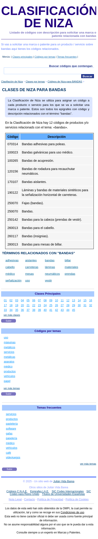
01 (5, 300)
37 (27, 310)
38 (33, 310)
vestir (48, 280)
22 (33, 305)
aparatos (9, 361)
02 (10, 300)
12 (67, 300)
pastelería (12, 423)
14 (79, 300)
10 (56, 300)
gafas (9, 433)
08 (45, 300)
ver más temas (12, 388)
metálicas (9, 357)
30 (79, 305)
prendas (70, 273)
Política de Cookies (77, 499)
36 (22, 310)
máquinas (9, 342)
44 (67, 310)
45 (73, 310)
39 (39, 310)
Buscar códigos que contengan (71, 66)
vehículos (9, 376)
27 (62, 305)
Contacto (29, 499)
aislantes (31, 260)
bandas (49, 260)
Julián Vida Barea (63, 481)
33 (5, 310)
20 (22, 305)
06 (33, 300)
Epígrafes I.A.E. (39, 491)
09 (50, 300)
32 (90, 305)
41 (50, 310)
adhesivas (12, 260)
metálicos (9, 347)
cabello (10, 267)
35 (16, 310)
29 (73, 305)
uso (27, 280)
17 (5, 305)
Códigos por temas (45, 56)
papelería (11, 438)
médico (10, 273)
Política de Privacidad (50, 499)
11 (62, 300)
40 (45, 310)
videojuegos (13, 457)
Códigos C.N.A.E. (17, 491)
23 (39, 305)
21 (27, 305)
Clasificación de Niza (49, 17)
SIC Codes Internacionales (68, 491)
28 (67, 305)
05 (27, 300)
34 (10, 310)
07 (39, 300)
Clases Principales (48, 293)
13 (73, 300)
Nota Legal (15, 499)
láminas (50, 267)
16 (90, 300)
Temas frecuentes (67, 56)
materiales (71, 267)
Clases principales (23, 56)
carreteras (31, 267)
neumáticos (52, 273)
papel (7, 381)
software (11, 428)
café (8, 452)
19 (16, 305)
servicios (9, 352)
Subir (8, 320)
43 (62, 310)
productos (10, 371)
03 (16, 300)
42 (56, 310)
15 (84, 300)
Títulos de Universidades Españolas (63, 494)
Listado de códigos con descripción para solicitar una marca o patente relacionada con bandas (52, 34)
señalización (13, 280)
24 (45, 305)
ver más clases (12, 315)
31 (84, 305)
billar (68, 260)
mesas (29, 273)
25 (50, 305)
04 (22, 300)
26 (56, 305)
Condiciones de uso (72, 512)
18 (10, 305)
